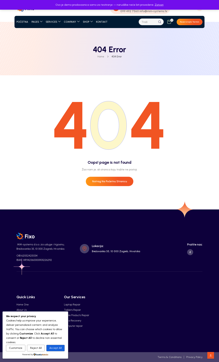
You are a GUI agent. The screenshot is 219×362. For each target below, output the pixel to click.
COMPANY (70, 21)
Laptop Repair (72, 304)
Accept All (55, 347)
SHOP (86, 21)
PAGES (35, 21)
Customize (15, 347)
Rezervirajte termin (189, 22)
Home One (22, 304)
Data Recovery (72, 320)
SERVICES (51, 21)
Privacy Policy (194, 357)
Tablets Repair (72, 309)
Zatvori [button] (159, 4)
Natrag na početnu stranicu (109, 181)
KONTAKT (102, 21)
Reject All (36, 347)
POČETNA (22, 21)
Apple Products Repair (76, 315)
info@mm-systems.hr (153, 11)
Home (101, 56)
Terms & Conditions (170, 357)
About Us (21, 309)
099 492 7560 (129, 11)
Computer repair (73, 325)
